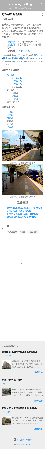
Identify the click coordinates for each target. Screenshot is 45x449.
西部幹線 (11, 75)
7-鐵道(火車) (33, 232)
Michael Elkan (27, 444)
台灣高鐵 (11, 41)
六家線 (10, 118)
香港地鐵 (38, 55)
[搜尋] (41, 5)
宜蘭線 (15, 96)
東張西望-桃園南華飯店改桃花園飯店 (19, 351)
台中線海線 (17, 84)
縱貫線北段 (17, 78)
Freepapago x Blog (20, 4)
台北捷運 (11, 44)
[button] (41, 15)
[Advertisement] (22, 314)
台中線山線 (17, 81)
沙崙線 (10, 127)
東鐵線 (15, 58)
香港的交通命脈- (19, 210)
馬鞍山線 (24, 58)
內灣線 (10, 115)
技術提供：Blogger (22, 440)
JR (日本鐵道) (23, 50)
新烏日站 (16, 163)
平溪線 (10, 111)
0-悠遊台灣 (12, 232)
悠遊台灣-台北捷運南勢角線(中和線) (19, 408)
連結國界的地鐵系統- (21, 216)
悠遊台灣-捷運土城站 (12, 380)
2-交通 (22, 232)
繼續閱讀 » (38, 372)
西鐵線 (6, 58)
